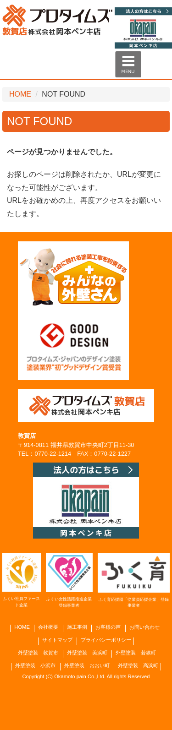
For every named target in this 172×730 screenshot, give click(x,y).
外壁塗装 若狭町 (136, 652)
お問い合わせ (144, 627)
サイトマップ (57, 640)
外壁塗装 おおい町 (87, 665)
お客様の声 (108, 627)
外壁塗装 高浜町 (138, 665)
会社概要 (48, 627)
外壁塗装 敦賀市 (38, 652)
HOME (20, 94)
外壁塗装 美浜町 (87, 652)
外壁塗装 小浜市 (35, 665)
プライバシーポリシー (106, 640)
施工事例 (77, 627)
